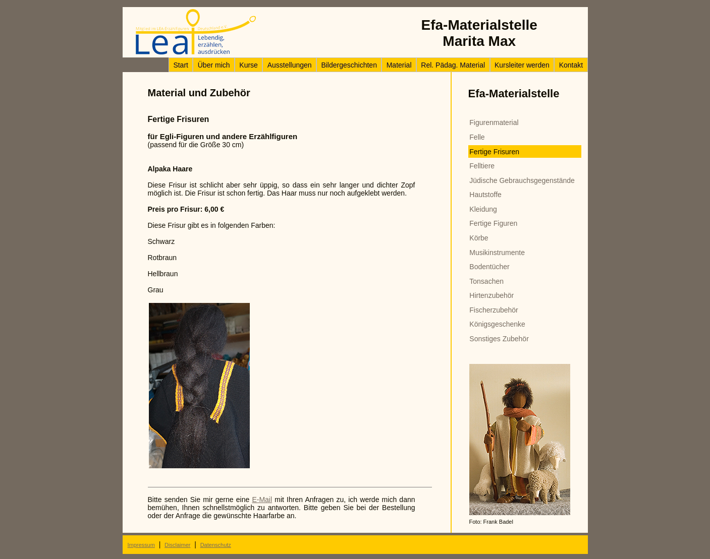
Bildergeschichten (349, 65)
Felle (476, 137)
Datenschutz (215, 545)
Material (399, 65)
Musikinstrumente (497, 253)
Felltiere (482, 166)
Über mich (214, 65)
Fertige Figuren (493, 223)
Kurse (248, 65)
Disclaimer (177, 545)
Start (180, 65)
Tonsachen (486, 281)
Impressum (141, 545)
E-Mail (262, 499)
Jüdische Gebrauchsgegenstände (522, 180)
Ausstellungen (289, 65)
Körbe (478, 238)
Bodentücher (489, 267)
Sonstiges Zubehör (499, 339)
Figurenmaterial (493, 122)
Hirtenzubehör (491, 295)
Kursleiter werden (522, 65)
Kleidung (483, 209)
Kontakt (571, 65)
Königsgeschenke (497, 324)
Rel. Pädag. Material (453, 65)
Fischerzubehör (493, 310)
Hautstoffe (485, 195)
